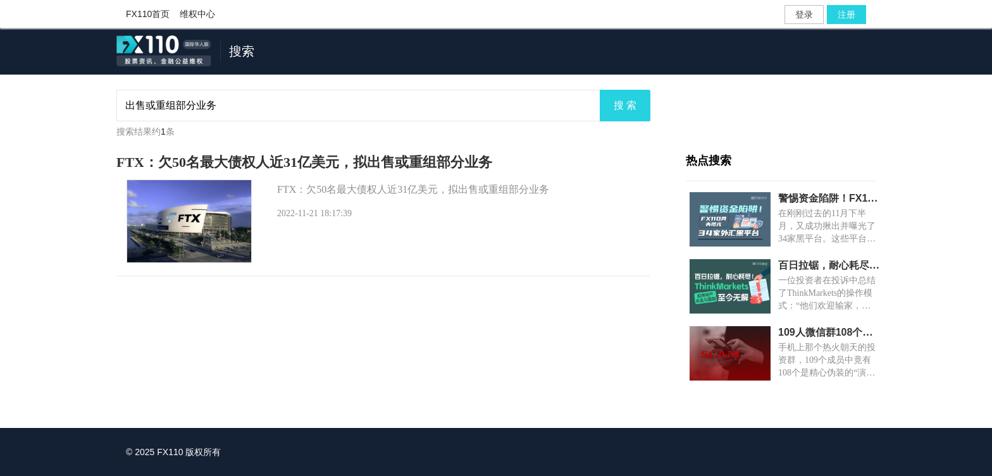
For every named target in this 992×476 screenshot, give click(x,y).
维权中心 (197, 14)
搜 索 (625, 105)
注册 (846, 14)
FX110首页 (148, 14)
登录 (804, 14)
